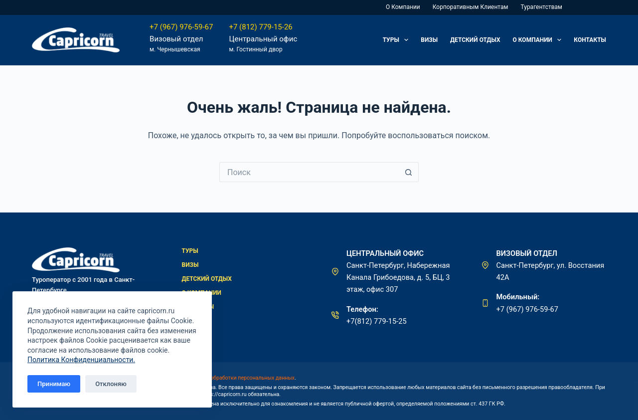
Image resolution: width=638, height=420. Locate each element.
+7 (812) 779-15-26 (260, 26)
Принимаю (53, 384)
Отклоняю (111, 384)
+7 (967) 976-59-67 (181, 26)
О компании (403, 6)
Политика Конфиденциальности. (81, 360)
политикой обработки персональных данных (238, 378)
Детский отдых (475, 39)
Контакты (590, 39)
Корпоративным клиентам (470, 6)
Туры (398, 40)
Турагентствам (541, 6)
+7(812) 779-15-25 (376, 321)
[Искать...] (309, 172)
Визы (429, 39)
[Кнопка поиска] (409, 172)
